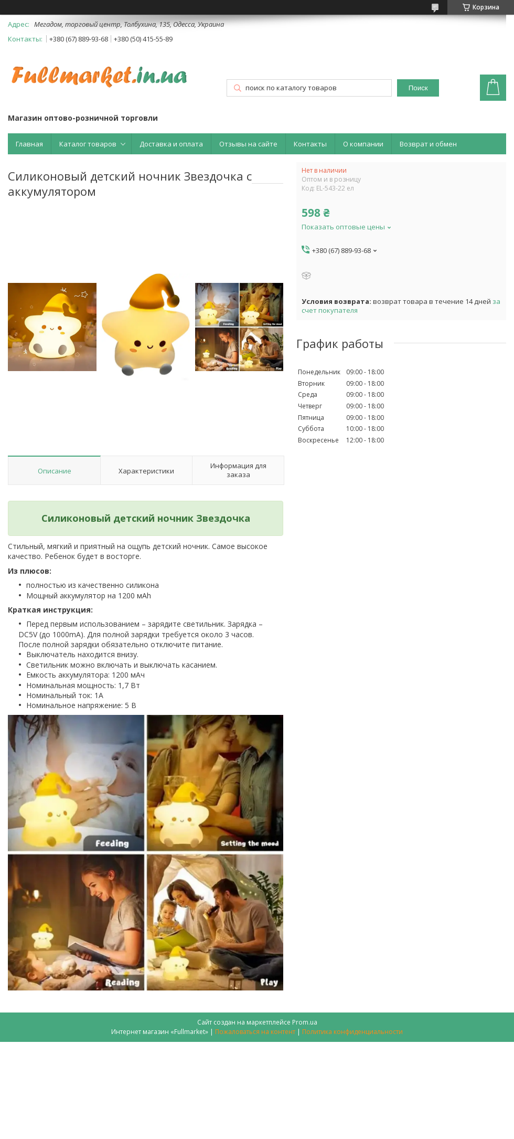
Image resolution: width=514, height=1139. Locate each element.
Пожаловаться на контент (255, 1031)
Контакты (310, 144)
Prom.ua (304, 1022)
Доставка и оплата (171, 144)
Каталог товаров (87, 144)
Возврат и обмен (428, 144)
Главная (29, 144)
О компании (363, 144)
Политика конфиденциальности (352, 1031)
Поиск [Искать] (418, 88)
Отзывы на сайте (248, 144)
